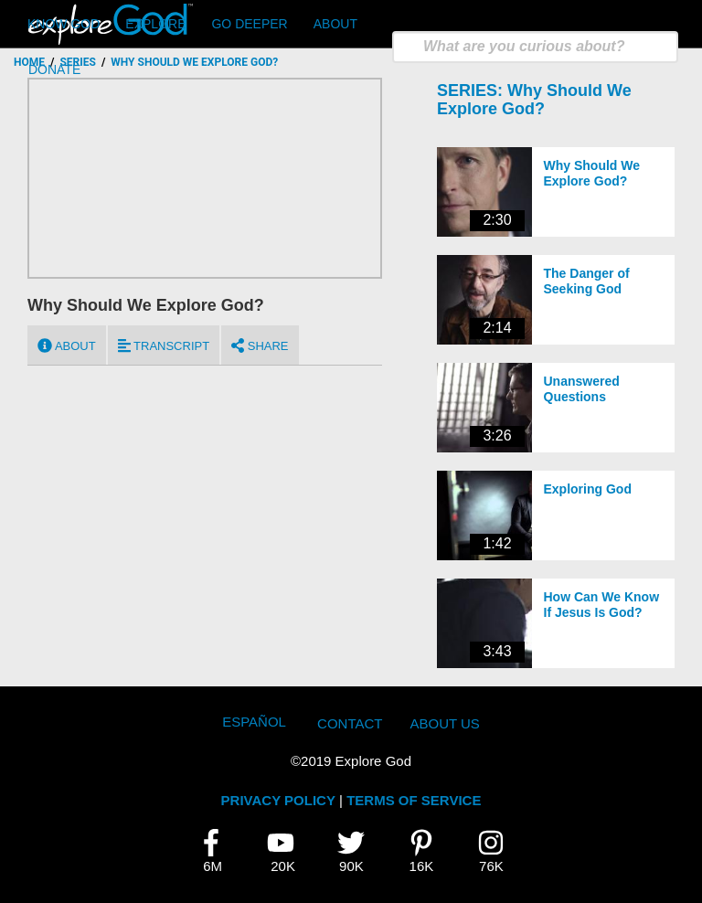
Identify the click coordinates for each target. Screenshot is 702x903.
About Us (444, 723)
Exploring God (588, 489)
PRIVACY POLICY (278, 800)
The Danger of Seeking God (587, 281)
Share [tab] (259, 345)
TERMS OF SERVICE (413, 800)
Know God (63, 23)
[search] (535, 47)
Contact (349, 723)
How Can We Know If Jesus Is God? (602, 605)
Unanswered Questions (582, 389)
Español (254, 721)
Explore (155, 23)
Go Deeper (249, 23)
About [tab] (66, 345)
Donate (54, 69)
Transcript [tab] (163, 345)
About (335, 23)
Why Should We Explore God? (534, 99)
